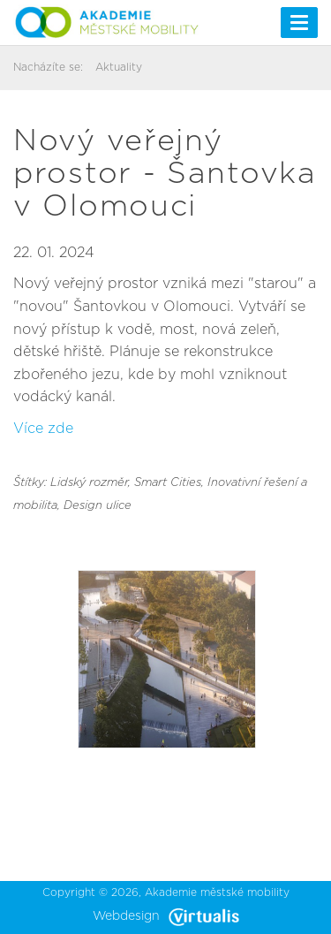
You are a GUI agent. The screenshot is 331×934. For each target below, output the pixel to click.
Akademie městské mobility (217, 892)
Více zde (43, 428)
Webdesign (166, 916)
